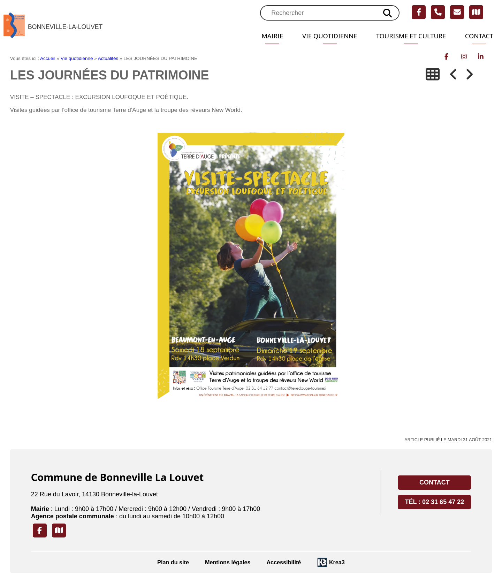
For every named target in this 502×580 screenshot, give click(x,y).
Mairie (258, 36)
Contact (478, 36)
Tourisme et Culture (405, 36)
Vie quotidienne (318, 36)
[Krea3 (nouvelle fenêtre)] (331, 562)
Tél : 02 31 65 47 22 (434, 501)
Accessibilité (283, 562)
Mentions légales (227, 562)
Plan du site (173, 562)
